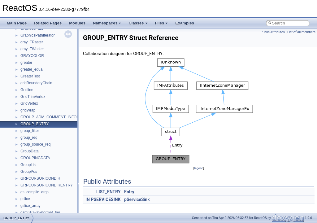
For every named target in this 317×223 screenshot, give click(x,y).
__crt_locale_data (35, 76)
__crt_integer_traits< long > (43, 55)
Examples (184, 23)
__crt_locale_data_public (41, 83)
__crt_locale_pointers (38, 89)
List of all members (301, 32)
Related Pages (48, 23)
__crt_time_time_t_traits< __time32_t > (52, 178)
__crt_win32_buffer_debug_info (46, 205)
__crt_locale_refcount (38, 96)
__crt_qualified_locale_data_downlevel (52, 137)
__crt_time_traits (34, 192)
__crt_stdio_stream (36, 157)
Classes (137, 23)
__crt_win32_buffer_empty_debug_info (52, 212)
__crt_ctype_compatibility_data (46, 35)
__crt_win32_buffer (36, 198)
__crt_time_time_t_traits (40, 171)
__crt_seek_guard (35, 144)
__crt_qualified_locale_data (43, 130)
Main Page (17, 23)
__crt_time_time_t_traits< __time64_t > (52, 185)
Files (161, 23)
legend (198, 168)
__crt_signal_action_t (37, 151)
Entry (129, 191)
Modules (77, 23)
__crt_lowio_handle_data (41, 117)
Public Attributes (272, 32)
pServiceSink (137, 199)
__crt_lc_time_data (36, 69)
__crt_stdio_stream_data (40, 164)
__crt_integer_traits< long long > (47, 62)
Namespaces (107, 23)
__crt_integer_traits (36, 48)
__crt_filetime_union (37, 42)
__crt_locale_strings (37, 110)
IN (87, 199)
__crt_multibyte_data (37, 123)
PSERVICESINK (105, 199)
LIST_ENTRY (108, 191)
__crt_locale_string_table (41, 103)
